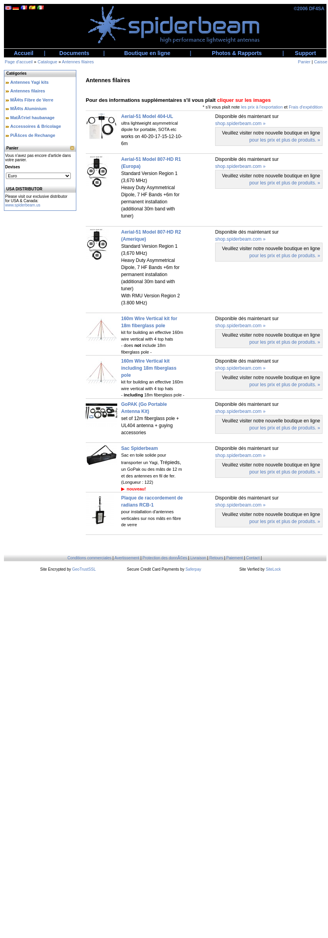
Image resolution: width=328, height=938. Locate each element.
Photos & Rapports (237, 53)
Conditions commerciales (90, 558)
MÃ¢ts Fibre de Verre (31, 100)
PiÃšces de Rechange (32, 135)
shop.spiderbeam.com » (240, 123)
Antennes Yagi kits (29, 82)
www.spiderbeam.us (22, 205)
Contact (253, 558)
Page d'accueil (19, 61)
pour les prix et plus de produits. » (284, 140)
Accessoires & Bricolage (35, 126)
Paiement (234, 558)
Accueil (23, 53)
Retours (216, 558)
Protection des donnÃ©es (164, 558)
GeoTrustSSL (84, 569)
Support (305, 53)
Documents (74, 53)
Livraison (198, 558)
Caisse (320, 61)
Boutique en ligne (147, 53)
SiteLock (273, 569)
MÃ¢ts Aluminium (28, 108)
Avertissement (126, 558)
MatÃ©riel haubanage (32, 117)
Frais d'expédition (305, 107)
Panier (304, 61)
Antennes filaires (78, 61)
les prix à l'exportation (262, 107)
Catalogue (47, 61)
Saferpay (193, 569)
